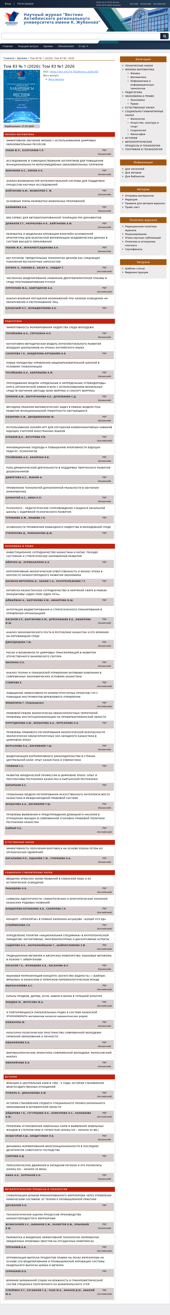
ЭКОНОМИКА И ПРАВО (139, 96)
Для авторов (133, 172)
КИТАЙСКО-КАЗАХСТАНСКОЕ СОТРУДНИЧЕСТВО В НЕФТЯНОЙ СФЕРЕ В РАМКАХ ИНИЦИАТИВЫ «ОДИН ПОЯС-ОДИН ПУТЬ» (56, 592)
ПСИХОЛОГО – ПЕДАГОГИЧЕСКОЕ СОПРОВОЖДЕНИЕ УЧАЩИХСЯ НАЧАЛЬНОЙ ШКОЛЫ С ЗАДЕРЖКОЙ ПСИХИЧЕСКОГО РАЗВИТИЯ (55, 509)
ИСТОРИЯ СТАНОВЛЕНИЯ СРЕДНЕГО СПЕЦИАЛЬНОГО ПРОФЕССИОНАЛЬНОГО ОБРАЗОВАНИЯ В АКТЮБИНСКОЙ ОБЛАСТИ (55, 1105)
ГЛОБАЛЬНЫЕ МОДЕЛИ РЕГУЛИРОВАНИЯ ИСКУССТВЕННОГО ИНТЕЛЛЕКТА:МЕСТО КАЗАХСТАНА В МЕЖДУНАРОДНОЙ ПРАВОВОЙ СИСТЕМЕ (58, 796)
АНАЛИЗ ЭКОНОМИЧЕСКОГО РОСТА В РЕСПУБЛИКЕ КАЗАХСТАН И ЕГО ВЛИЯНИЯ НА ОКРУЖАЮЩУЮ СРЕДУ (57, 634)
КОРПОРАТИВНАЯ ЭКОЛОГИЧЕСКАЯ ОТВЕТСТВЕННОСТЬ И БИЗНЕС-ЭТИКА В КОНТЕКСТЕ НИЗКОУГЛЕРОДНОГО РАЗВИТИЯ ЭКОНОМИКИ (54, 573)
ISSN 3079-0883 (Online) (108, 5)
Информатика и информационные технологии (142, 84)
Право (134, 103)
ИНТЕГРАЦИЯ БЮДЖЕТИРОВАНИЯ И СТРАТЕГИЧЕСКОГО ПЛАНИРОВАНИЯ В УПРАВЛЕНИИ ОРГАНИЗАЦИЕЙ (54, 611)
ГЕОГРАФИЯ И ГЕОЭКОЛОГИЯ (143, 149)
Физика (135, 73)
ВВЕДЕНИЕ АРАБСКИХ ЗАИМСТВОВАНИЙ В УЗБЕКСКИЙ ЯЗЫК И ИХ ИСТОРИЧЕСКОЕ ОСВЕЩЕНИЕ (48, 880)
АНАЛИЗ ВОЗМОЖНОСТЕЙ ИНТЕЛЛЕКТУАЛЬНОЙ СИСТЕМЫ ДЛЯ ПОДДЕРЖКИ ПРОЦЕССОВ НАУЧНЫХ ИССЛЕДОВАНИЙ (55, 182)
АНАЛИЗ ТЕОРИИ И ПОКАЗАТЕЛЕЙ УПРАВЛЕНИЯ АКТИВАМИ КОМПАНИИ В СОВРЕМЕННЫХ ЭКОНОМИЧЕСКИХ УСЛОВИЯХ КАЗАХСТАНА (53, 674)
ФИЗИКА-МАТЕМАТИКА (139, 69)
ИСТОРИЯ (131, 137)
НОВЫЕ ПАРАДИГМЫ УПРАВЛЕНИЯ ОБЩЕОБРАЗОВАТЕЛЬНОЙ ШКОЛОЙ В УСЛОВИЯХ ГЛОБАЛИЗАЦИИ (53, 364)
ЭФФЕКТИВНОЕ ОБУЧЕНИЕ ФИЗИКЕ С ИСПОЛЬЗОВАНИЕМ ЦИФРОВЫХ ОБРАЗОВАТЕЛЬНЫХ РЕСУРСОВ (51, 142)
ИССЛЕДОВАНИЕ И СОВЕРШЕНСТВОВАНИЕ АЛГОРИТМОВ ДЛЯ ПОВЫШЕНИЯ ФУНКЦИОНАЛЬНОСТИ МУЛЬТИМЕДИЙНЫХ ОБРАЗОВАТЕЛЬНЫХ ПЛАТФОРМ (54, 162)
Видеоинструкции (136, 272)
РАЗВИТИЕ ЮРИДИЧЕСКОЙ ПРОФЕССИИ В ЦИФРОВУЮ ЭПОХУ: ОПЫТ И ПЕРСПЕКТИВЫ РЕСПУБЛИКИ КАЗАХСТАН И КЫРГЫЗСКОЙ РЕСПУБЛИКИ (52, 777)
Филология (137, 118)
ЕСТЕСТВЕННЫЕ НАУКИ (140, 107)
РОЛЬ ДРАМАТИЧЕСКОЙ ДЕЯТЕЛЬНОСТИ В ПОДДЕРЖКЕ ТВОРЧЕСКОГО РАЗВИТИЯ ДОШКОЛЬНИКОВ (58, 469)
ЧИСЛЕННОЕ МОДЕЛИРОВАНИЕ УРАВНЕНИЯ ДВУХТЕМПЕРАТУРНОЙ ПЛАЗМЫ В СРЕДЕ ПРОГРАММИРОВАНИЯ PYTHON (56, 280)
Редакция (131, 199)
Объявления (66, 46)
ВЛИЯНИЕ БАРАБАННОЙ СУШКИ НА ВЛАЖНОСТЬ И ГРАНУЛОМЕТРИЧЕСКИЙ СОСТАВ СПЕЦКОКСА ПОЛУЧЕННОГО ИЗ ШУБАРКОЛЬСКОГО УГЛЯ (54, 1282)
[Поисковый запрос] (80, 36)
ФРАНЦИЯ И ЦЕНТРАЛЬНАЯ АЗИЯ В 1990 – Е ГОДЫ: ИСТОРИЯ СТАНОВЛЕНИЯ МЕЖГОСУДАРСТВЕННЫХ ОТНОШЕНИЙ (55, 1084)
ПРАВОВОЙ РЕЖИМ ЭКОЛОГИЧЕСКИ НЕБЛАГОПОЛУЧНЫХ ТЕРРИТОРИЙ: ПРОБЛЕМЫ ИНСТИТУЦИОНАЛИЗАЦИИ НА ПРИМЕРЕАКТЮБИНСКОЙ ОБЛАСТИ (56, 714)
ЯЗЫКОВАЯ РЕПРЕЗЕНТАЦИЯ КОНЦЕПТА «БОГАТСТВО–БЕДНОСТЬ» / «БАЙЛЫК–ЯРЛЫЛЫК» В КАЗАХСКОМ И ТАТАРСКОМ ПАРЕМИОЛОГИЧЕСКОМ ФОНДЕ (56, 977)
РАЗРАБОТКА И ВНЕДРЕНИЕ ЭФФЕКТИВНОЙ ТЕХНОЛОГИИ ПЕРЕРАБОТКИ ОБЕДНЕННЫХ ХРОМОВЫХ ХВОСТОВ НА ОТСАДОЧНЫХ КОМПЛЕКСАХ (52, 1239)
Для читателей (134, 168)
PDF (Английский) (104, 269)
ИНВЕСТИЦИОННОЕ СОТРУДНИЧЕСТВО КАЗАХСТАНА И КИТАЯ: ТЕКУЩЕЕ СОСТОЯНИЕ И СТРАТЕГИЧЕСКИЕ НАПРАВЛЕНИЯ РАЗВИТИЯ (52, 554)
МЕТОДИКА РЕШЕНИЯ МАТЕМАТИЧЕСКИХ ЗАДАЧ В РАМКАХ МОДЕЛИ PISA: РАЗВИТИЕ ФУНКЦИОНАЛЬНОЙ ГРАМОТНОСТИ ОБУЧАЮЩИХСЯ (53, 408)
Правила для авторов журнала (145, 203)
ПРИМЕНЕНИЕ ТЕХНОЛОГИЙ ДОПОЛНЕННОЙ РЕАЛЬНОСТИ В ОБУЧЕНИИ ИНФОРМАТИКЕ (52, 489)
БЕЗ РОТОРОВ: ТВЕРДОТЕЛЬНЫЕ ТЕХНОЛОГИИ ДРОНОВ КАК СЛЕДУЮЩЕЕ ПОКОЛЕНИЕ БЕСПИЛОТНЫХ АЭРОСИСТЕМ (53, 259)
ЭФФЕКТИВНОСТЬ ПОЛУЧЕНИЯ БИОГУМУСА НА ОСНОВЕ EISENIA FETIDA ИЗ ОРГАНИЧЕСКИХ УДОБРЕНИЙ (54, 850)
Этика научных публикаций (143, 237)
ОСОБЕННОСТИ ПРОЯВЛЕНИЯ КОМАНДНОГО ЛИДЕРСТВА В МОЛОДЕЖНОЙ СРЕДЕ (58, 527)
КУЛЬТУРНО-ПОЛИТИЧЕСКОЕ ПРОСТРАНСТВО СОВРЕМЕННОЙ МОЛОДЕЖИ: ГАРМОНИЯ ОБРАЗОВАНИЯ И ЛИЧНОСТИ (54, 1034)
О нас (83, 46)
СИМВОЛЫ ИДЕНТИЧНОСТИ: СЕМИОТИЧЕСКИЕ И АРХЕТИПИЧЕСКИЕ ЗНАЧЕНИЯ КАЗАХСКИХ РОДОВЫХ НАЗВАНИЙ (57, 900)
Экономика (137, 99)
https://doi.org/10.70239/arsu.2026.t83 (74, 71)
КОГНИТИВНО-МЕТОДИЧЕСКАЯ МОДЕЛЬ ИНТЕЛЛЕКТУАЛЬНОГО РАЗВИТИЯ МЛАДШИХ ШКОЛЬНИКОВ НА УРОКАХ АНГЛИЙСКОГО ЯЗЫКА (53, 345)
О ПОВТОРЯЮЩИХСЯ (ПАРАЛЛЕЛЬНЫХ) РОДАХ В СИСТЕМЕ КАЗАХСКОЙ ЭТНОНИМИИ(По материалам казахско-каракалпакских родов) (51, 1014)
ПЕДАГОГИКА (133, 92)
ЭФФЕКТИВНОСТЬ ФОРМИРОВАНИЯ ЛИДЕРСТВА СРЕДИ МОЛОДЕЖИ (50, 327)
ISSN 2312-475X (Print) (107, 2)
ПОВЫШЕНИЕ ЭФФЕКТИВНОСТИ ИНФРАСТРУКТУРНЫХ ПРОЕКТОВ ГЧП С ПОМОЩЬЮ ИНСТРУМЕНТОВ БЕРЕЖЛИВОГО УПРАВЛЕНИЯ (52, 694)
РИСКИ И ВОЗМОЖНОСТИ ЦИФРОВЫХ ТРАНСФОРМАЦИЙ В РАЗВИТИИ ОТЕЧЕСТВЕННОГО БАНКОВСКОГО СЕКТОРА (51, 654)
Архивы (48, 46)
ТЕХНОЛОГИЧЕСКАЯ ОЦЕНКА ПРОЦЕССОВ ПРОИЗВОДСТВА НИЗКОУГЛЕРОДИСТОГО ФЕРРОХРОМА (43, 1216)
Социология (138, 130)
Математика (138, 77)
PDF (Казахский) (104, 152)
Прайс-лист (132, 207)
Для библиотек (135, 176)
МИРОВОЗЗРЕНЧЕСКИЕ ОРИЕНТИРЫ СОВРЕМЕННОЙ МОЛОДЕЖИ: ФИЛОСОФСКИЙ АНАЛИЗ (59, 1054)
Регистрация (25, 3)
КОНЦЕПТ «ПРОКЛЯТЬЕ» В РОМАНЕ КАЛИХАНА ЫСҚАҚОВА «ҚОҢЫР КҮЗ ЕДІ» (56, 919)
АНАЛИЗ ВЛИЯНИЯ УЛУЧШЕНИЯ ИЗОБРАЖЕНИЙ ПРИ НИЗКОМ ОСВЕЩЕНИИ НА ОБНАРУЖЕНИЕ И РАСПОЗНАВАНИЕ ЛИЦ (57, 300)
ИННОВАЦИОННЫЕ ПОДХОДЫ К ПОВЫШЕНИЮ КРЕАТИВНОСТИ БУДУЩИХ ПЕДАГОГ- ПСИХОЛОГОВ (53, 449)
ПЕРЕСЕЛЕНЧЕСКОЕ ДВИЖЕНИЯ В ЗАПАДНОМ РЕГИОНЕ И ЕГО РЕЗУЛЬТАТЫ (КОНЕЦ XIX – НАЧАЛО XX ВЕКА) (54, 1167)
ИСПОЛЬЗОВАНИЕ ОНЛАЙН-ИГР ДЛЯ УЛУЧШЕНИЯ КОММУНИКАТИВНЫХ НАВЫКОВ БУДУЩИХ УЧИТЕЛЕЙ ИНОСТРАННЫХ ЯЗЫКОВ (59, 429)
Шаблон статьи (135, 268)
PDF (104, 308)
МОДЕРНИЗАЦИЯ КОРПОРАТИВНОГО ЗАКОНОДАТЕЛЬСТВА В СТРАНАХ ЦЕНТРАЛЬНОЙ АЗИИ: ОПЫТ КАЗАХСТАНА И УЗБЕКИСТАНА (50, 758)
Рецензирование (136, 234)
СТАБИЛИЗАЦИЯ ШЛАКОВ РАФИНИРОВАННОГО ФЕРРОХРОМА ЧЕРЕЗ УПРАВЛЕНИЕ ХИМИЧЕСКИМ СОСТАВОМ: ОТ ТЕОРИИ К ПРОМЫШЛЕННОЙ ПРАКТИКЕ (59, 1197)
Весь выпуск (56, 79)
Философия (137, 134)
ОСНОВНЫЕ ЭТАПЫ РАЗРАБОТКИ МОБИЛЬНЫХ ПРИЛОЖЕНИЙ (45, 201)
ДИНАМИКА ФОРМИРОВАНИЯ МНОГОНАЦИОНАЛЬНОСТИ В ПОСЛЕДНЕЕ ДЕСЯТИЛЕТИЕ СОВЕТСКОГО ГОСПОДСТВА (52, 1148)
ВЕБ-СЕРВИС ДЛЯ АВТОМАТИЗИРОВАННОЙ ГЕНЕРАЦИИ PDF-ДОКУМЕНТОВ (53, 217)
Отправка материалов (139, 195)
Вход (8, 3)
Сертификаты (133, 249)
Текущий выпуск (28, 46)
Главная (7, 46)
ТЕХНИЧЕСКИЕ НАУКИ (139, 65)
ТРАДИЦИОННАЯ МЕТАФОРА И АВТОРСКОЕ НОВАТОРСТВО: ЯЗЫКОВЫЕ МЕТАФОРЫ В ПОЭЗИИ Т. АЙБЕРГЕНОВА (59, 957)
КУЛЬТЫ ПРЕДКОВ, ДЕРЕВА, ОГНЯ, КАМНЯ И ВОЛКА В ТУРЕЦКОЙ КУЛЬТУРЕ (54, 996)
